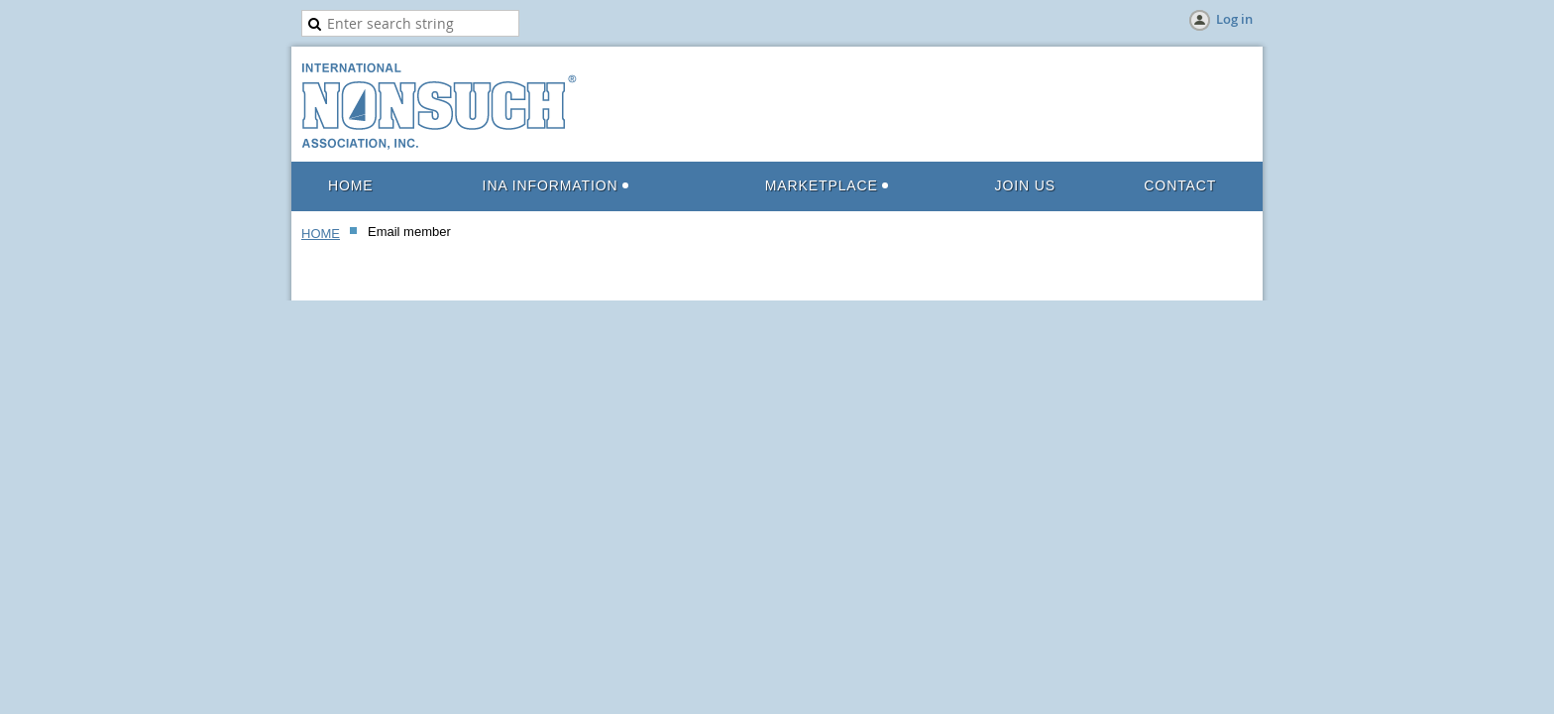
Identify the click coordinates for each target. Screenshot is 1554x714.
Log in (1234, 19)
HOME (320, 233)
